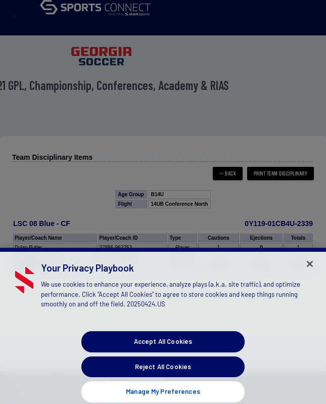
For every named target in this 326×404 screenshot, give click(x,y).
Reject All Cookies (163, 374)
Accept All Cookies (163, 349)
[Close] (310, 271)
